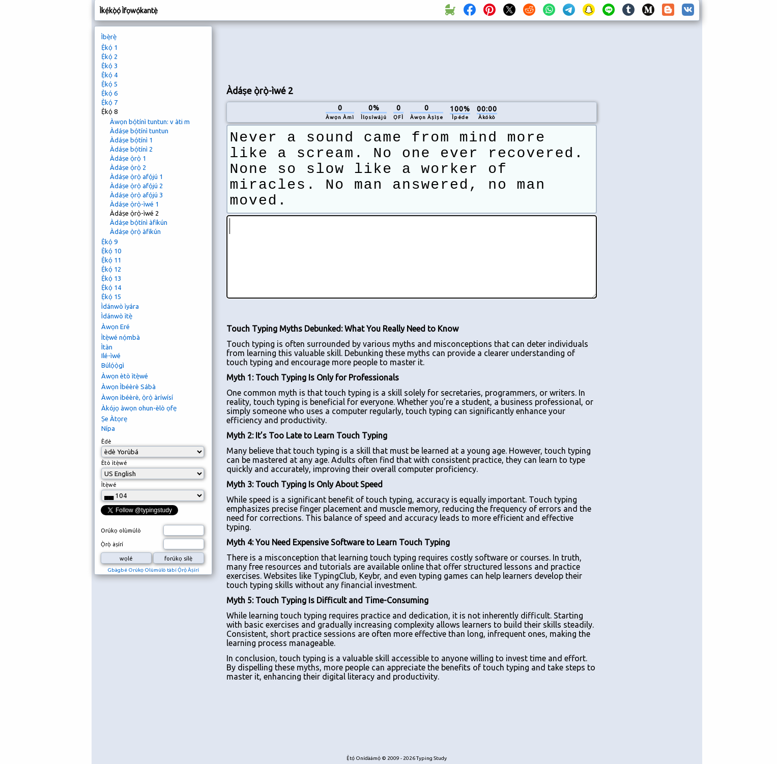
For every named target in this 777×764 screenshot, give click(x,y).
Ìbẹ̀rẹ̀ (109, 36)
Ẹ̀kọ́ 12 (111, 269)
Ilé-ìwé (111, 355)
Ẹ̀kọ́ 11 (111, 259)
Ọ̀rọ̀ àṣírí (112, 544)
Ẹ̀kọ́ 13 (111, 278)
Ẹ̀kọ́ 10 (111, 250)
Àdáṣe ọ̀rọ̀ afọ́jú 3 (136, 194)
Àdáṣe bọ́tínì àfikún (138, 222)
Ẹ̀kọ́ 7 (109, 102)
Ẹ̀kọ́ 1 (109, 47)
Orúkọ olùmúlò (121, 530)
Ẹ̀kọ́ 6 (109, 93)
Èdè (106, 441)
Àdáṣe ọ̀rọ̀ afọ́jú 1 (136, 176)
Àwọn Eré (115, 326)
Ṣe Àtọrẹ (114, 418)
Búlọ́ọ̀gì (112, 365)
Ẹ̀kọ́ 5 (109, 83)
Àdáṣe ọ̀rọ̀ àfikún (135, 231)
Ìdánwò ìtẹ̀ (116, 315)
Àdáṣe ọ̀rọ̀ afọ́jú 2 (136, 185)
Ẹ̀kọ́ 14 (111, 287)
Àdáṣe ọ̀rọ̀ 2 (128, 167)
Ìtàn (106, 346)
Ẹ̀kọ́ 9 (109, 241)
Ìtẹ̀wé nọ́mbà (120, 337)
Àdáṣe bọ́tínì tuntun (139, 130)
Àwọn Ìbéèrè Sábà (128, 386)
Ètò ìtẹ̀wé (114, 463)
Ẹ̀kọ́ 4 (109, 74)
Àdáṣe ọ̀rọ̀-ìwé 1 (134, 204)
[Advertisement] (411, 51)
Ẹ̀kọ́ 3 (109, 65)
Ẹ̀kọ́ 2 (109, 56)
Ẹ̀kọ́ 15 (111, 296)
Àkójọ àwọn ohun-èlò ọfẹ (139, 408)
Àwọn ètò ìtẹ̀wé (124, 375)
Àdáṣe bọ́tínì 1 (131, 139)
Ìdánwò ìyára (120, 306)
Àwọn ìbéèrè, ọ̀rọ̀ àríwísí (137, 397)
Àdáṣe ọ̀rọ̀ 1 (128, 158)
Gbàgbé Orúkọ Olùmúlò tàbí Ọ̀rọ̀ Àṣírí (153, 570)
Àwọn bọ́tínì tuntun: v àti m (150, 121)
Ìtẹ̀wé (109, 485)
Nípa (108, 428)
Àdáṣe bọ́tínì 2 (131, 149)
